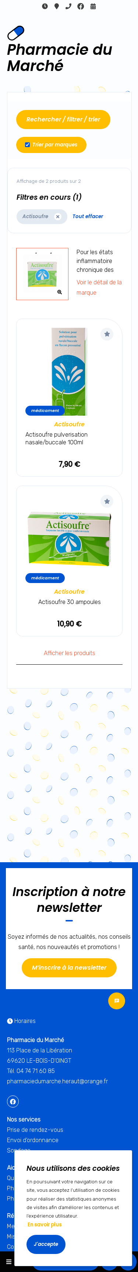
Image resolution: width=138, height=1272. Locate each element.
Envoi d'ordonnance (33, 1140)
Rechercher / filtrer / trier (63, 119)
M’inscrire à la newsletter (69, 967)
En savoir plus (44, 1224)
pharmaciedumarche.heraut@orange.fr (57, 1081)
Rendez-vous (93, 6)
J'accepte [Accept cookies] (46, 1244)
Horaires (45, 6)
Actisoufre (69, 424)
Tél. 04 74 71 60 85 (31, 1070)
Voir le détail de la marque (99, 287)
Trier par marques (51, 144)
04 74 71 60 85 (68, 6)
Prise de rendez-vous (35, 1129)
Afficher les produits (69, 653)
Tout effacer (87, 216)
